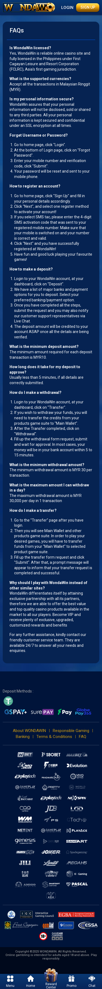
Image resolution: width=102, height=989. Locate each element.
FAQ (82, 736)
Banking (23, 736)
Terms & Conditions (54, 736)
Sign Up (88, 7)
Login (67, 7)
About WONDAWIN (29, 730)
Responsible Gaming (71, 730)
